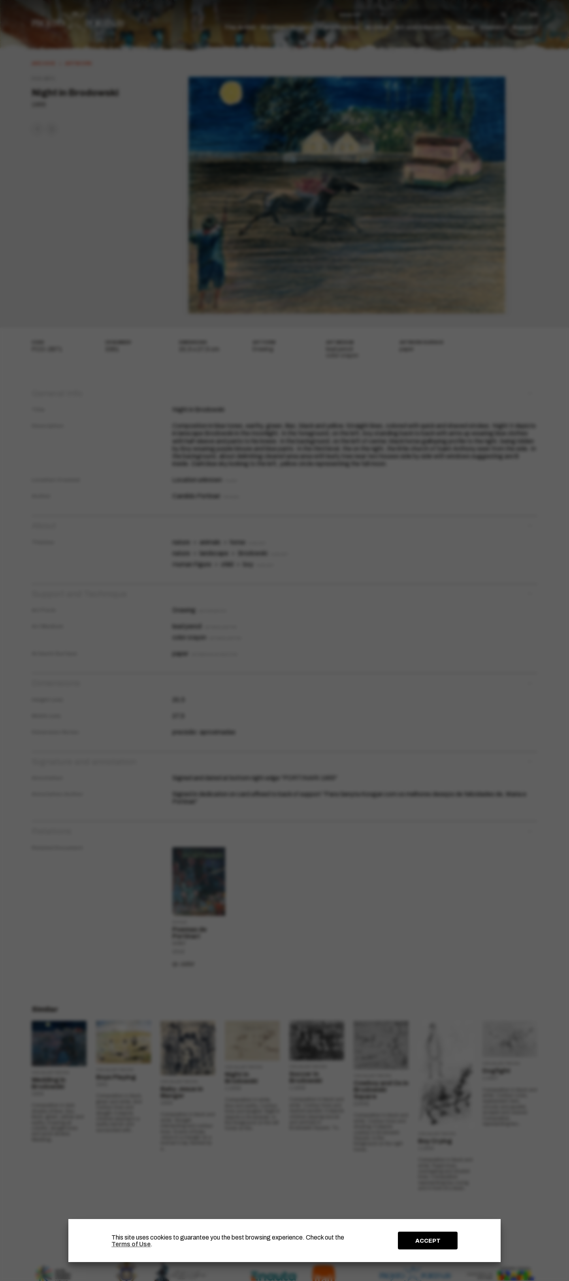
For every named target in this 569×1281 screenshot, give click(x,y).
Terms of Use (131, 1244)
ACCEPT (428, 1241)
